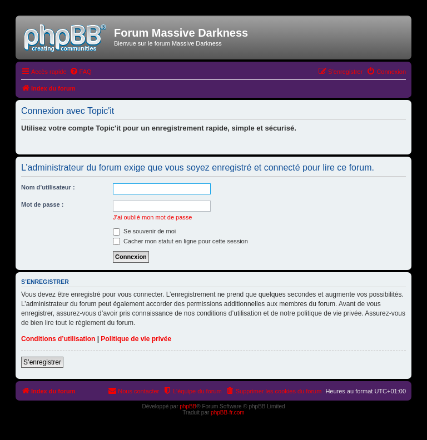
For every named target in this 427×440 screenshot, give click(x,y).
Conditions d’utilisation (58, 339)
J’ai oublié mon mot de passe (152, 217)
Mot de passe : (42, 204)
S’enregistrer (42, 362)
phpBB (188, 406)
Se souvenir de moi (144, 231)
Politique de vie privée (136, 339)
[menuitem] (80, 71)
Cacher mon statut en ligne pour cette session (180, 241)
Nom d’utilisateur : (48, 187)
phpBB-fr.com (228, 412)
